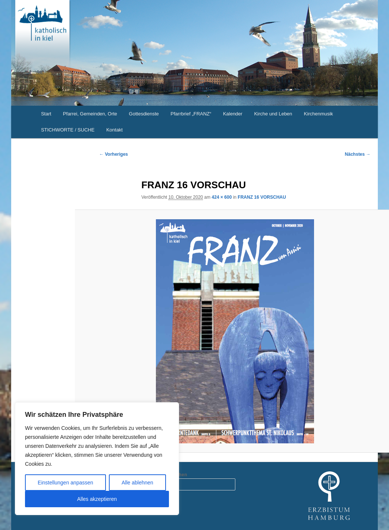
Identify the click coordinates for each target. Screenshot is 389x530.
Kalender (232, 114)
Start (46, 114)
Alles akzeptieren (97, 499)
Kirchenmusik (318, 114)
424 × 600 (222, 197)
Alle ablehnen (137, 483)
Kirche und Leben (273, 114)
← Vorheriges (113, 154)
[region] (97, 458)
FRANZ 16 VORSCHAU (262, 197)
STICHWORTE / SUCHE (68, 130)
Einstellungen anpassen (65, 483)
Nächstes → (358, 154)
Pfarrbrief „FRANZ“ (190, 114)
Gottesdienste (144, 114)
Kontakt (114, 130)
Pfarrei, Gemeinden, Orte (90, 114)
